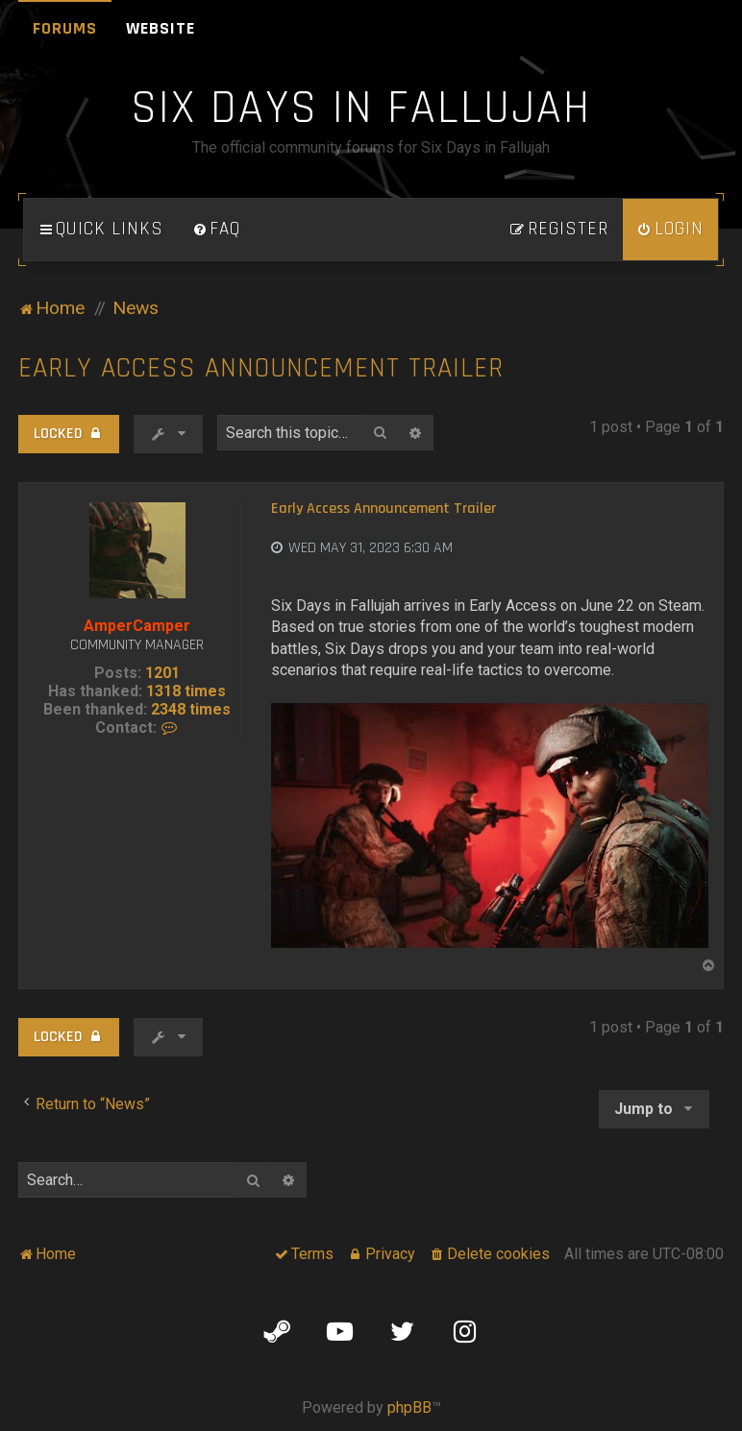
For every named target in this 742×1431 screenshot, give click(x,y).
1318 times (186, 691)
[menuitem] (216, 229)
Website (160, 28)
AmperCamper (137, 626)
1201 (162, 673)
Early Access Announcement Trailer (261, 368)
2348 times (191, 709)
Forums (65, 28)
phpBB (409, 1407)
